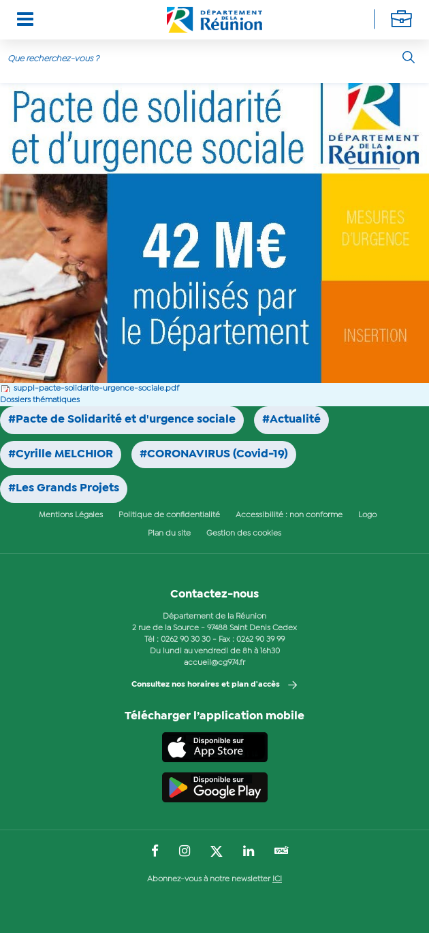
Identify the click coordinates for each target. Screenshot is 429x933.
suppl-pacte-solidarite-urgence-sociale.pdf (96, 388)
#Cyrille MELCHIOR (60, 454)
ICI (277, 879)
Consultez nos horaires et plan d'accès (205, 684)
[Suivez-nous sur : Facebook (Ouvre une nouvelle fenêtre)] (155, 852)
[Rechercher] (408, 57)
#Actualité (291, 420)
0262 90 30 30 (185, 639)
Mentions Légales (71, 515)
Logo (367, 515)
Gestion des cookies (243, 533)
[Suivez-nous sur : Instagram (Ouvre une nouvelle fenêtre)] (184, 852)
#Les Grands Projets (63, 488)
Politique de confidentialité (169, 515)
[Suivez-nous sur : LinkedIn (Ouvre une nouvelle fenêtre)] (248, 852)
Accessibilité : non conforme (289, 515)
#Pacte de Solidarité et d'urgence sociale (122, 420)
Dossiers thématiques (40, 400)
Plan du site (169, 533)
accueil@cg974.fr (214, 662)
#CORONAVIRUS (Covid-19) (214, 454)
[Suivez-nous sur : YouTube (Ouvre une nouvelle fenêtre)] (281, 851)
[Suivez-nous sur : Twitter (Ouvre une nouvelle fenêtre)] (216, 852)
